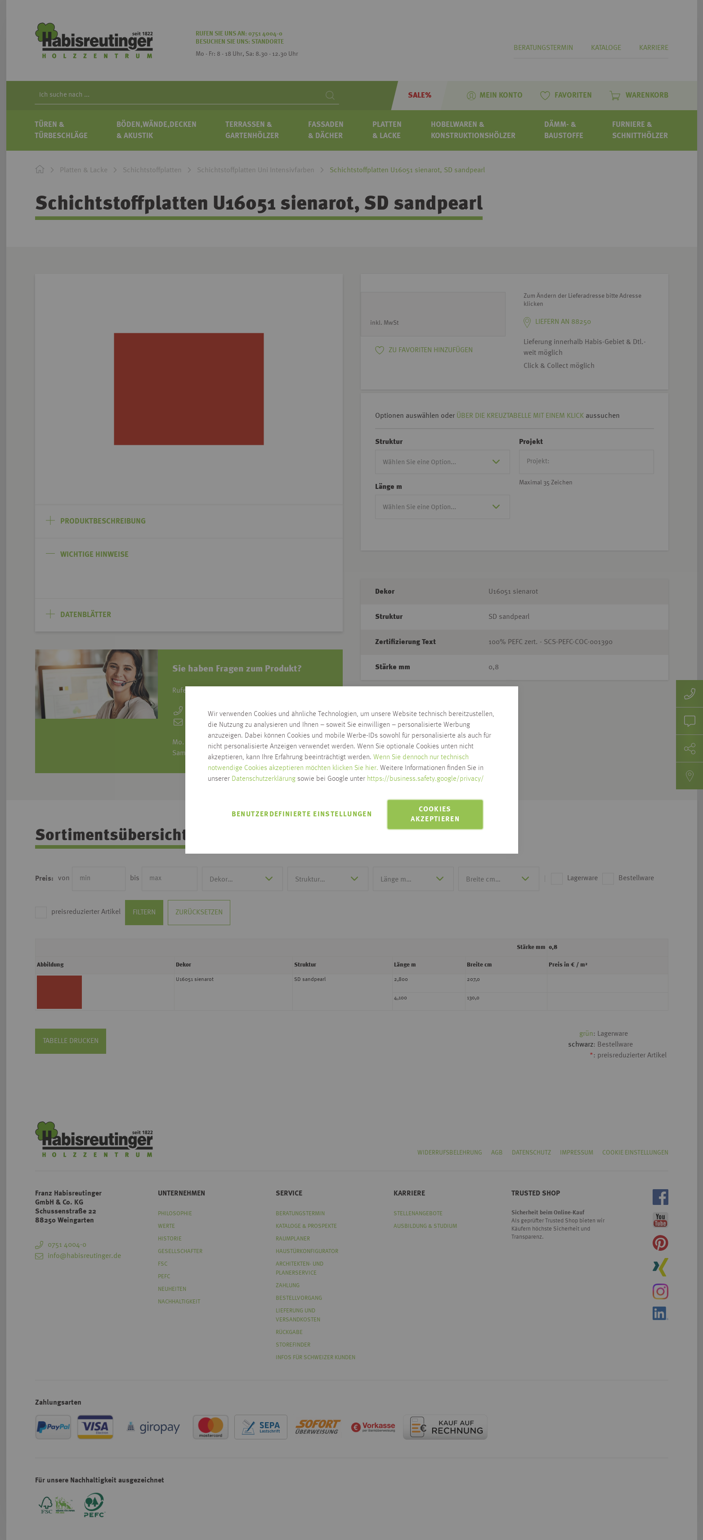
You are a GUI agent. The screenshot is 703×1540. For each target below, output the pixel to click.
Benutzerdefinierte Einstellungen (302, 814)
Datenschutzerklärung (264, 779)
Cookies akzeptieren (435, 814)
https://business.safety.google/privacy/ (425, 779)
